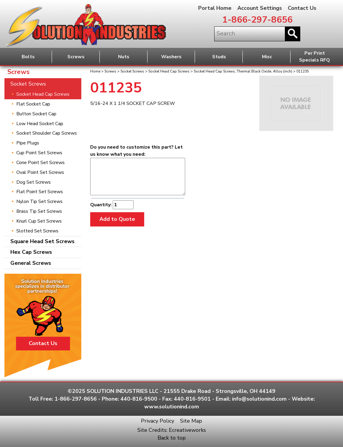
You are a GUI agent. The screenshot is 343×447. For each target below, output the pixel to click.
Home (95, 71)
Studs (219, 56)
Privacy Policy (157, 420)
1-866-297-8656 (257, 20)
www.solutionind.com (171, 406)
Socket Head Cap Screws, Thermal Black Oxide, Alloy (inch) (243, 71)
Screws (76, 56)
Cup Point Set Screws (39, 152)
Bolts (28, 56)
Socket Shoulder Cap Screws (46, 133)
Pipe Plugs (27, 143)
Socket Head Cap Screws (169, 71)
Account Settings (259, 8)
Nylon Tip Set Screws (39, 201)
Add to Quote (117, 219)
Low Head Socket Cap (39, 123)
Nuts (123, 56)
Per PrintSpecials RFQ (314, 56)
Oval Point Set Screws (40, 172)
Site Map (191, 420)
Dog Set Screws (33, 182)
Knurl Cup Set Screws (39, 221)
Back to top (172, 437)
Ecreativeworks (187, 430)
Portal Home (214, 8)
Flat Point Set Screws (39, 191)
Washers (171, 56)
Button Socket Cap (36, 114)
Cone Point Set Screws (40, 162)
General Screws (30, 263)
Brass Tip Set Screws (39, 211)
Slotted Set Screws (37, 231)
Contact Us (302, 8)
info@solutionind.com (259, 398)
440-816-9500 (138, 398)
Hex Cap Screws (31, 252)
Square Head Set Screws (42, 241)
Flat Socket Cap (33, 104)
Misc (267, 56)
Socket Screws (132, 71)
